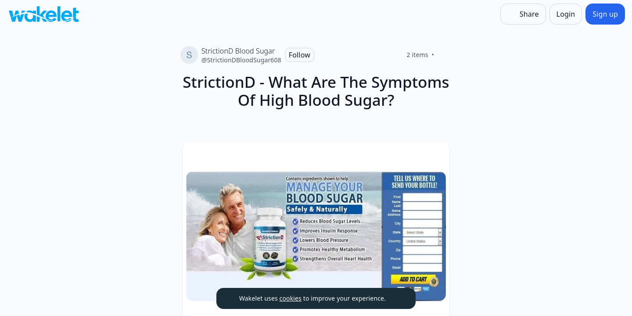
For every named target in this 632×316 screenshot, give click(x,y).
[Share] (523, 14)
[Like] (445, 55)
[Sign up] (605, 14)
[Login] (565, 14)
